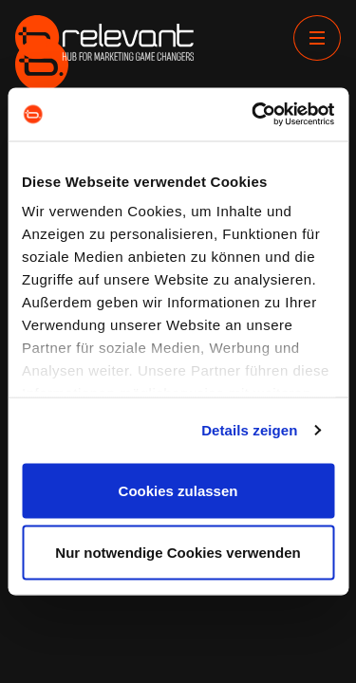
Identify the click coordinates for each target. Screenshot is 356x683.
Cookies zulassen (178, 490)
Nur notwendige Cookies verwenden (177, 553)
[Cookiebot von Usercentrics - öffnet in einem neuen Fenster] (253, 114)
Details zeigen (249, 430)
